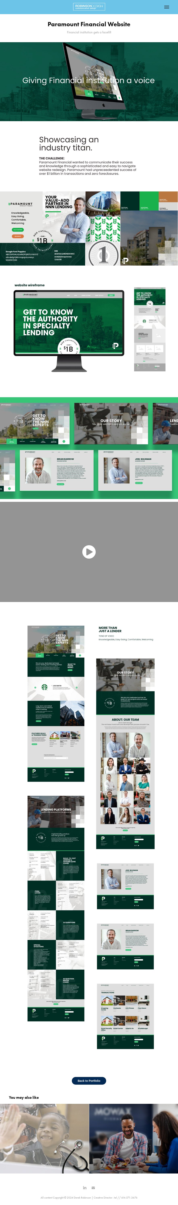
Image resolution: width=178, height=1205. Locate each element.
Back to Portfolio (89, 1080)
